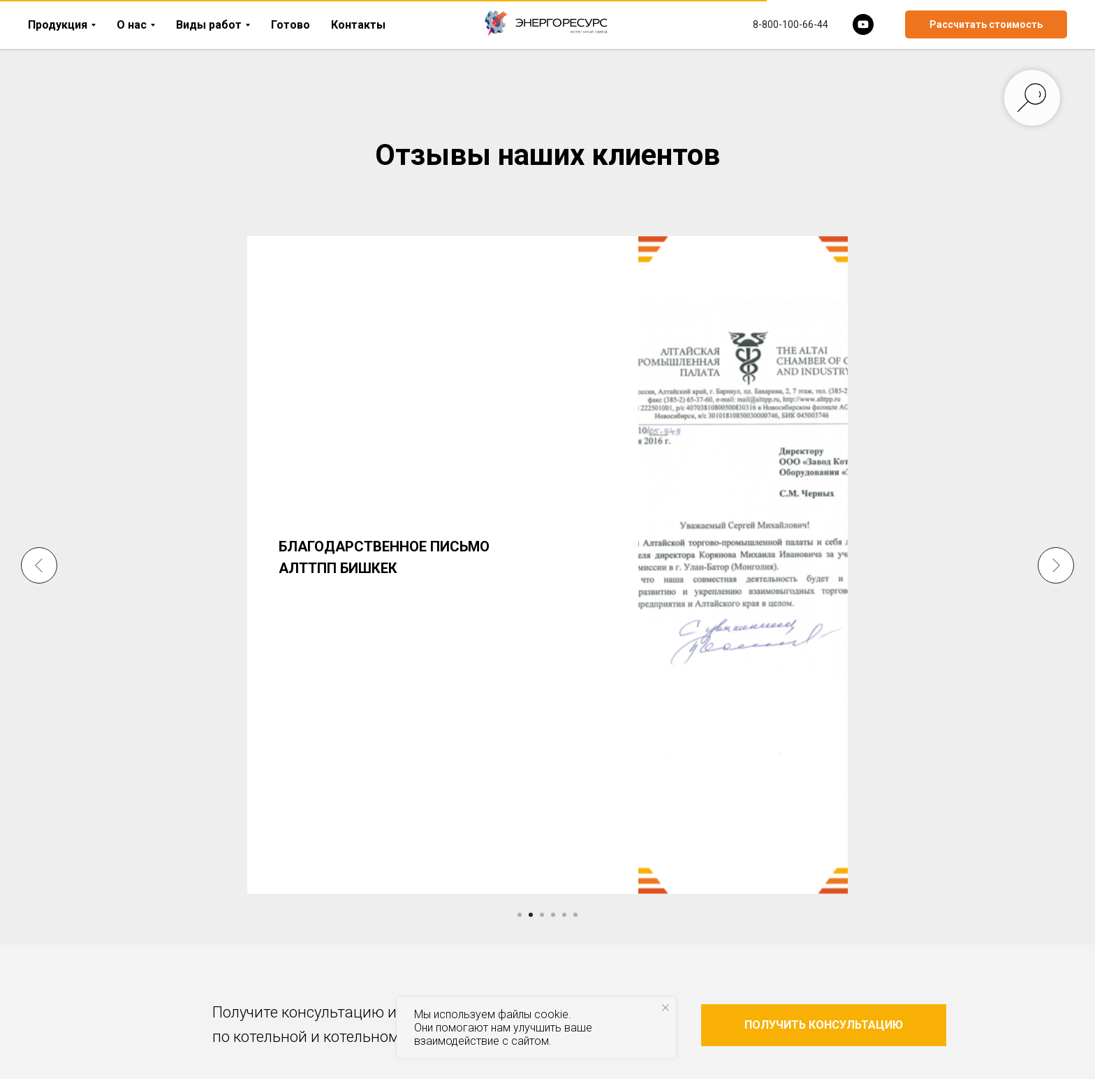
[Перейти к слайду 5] (564, 915)
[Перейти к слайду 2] (531, 915)
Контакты (358, 24)
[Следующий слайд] (1056, 547)
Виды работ (209, 24)
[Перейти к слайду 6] (575, 915)
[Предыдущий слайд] (39, 547)
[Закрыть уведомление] (666, 1008)
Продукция (57, 24)
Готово (290, 24)
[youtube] (863, 24)
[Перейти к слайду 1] (519, 915)
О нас (132, 24)
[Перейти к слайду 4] (553, 915)
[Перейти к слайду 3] (542, 915)
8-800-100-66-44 (790, 24)
